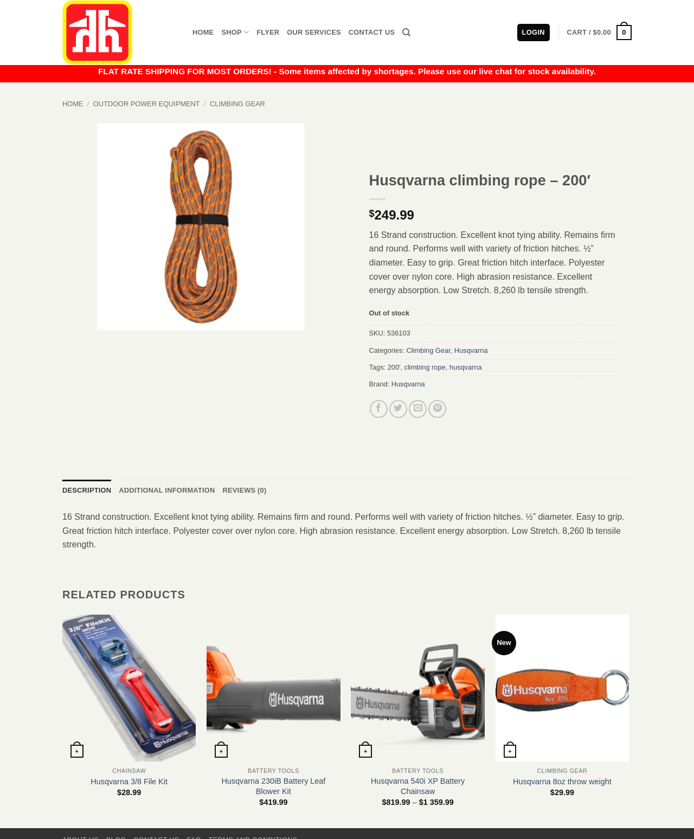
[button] (599, 32)
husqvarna (465, 367)
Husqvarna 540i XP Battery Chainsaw (418, 786)
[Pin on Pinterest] (437, 409)
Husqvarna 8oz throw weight (562, 781)
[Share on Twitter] (398, 409)
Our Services (314, 32)
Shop (235, 32)
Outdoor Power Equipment (146, 104)
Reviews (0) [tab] (244, 490)
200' (394, 367)
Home (203, 32)
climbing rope (425, 367)
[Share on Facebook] (379, 409)
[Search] (406, 32)
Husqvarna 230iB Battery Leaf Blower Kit (273, 786)
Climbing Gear (237, 104)
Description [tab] (86, 490)
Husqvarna (471, 350)
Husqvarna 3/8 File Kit (129, 781)
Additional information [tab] (167, 490)
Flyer (267, 32)
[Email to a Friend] (418, 409)
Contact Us (372, 32)
